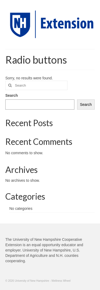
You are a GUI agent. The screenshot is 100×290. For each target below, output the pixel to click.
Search (11, 95)
